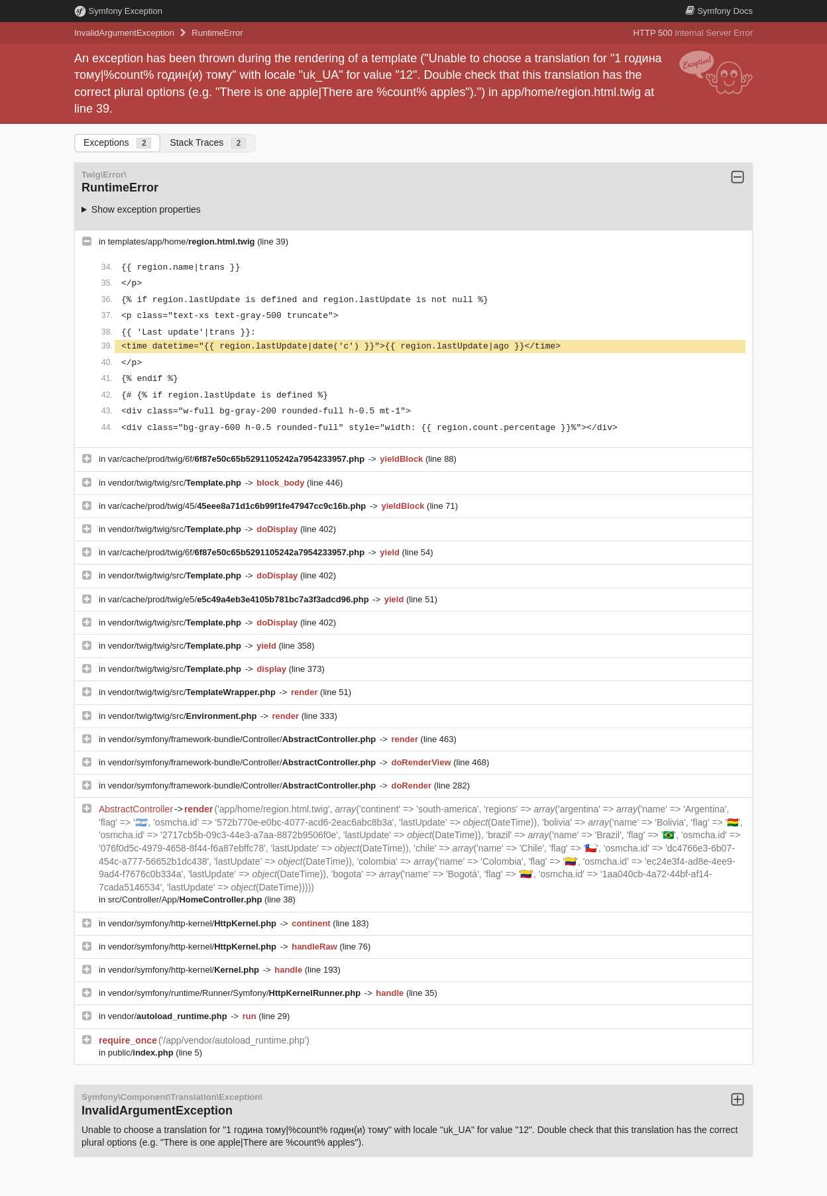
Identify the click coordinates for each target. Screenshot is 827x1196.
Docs (719, 11)
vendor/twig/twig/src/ (176, 483)
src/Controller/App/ (186, 899)
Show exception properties (146, 209)
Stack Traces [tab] (208, 142)
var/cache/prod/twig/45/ (238, 506)
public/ (142, 1053)
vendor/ (169, 1016)
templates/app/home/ (182, 241)
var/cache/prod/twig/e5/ (239, 599)
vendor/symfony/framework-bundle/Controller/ (243, 739)
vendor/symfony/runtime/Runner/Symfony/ (235, 993)
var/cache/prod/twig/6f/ (237, 459)
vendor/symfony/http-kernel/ (193, 923)
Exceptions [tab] (117, 142)
